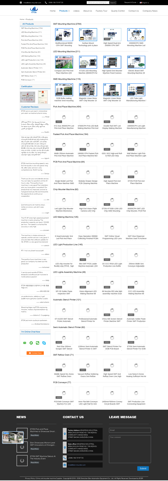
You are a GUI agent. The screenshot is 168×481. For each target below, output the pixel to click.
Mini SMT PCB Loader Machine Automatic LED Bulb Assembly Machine (88, 266)
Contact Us (134, 10)
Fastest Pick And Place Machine (32, 44)
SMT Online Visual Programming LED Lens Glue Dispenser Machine (112, 238)
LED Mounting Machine (29, 32)
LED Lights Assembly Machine (32, 64)
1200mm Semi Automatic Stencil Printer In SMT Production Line (88, 348)
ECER (141, 478)
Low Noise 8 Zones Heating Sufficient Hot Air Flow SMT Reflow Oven (136, 376)
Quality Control (118, 10)
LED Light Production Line (30, 60)
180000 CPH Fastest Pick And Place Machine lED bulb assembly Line (88, 155)
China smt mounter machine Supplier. (49, 478)
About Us (87, 10)
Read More (35, 435)
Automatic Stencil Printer (29, 68)
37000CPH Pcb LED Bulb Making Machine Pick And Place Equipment (88, 128)
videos (76, 10)
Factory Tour (101, 10)
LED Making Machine (28, 56)
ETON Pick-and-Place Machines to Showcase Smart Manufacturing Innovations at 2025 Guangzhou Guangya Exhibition (42, 430)
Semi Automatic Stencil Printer (31, 72)
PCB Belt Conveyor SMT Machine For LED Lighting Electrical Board (64, 404)
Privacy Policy (30, 478)
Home (52, 10)
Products (63, 10)
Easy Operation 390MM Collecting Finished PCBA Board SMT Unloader (88, 238)
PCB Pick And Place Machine (31, 48)
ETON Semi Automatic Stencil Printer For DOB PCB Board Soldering (136, 348)
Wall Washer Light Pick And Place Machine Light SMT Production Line (136, 155)
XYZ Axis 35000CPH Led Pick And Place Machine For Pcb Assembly (64, 128)
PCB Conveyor (26, 80)
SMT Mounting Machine (29, 28)
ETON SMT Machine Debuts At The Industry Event (42, 457)
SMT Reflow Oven (27, 76)
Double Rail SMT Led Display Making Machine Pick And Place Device (112, 128)
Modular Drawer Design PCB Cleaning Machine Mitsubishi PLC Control (88, 183)
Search (112, 3)
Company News (150, 10)
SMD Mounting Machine (29, 36)
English (145, 3)
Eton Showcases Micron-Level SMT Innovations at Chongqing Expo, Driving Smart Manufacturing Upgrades (43, 443)
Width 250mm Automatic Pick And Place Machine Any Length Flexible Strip (64, 155)
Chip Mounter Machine (29, 52)
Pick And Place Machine (29, 40)
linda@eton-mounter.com (32, 3)
